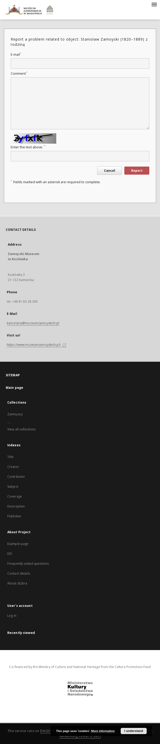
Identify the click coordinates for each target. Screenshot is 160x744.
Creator (13, 467)
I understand (133, 731)
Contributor (16, 476)
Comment (19, 73)
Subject (12, 486)
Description (16, 506)
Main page (14, 387)
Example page (17, 544)
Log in (11, 615)
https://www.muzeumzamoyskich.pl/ (36, 344)
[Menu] (154, 4)
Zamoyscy (15, 414)
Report (137, 170)
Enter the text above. (28, 147)
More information (103, 731)
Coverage (14, 496)
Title (10, 457)
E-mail (16, 54)
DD (9, 553)
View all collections (21, 429)
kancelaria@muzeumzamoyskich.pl (33, 323)
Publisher (14, 516)
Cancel (109, 170)
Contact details (18, 573)
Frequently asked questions (28, 563)
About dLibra (17, 583)
